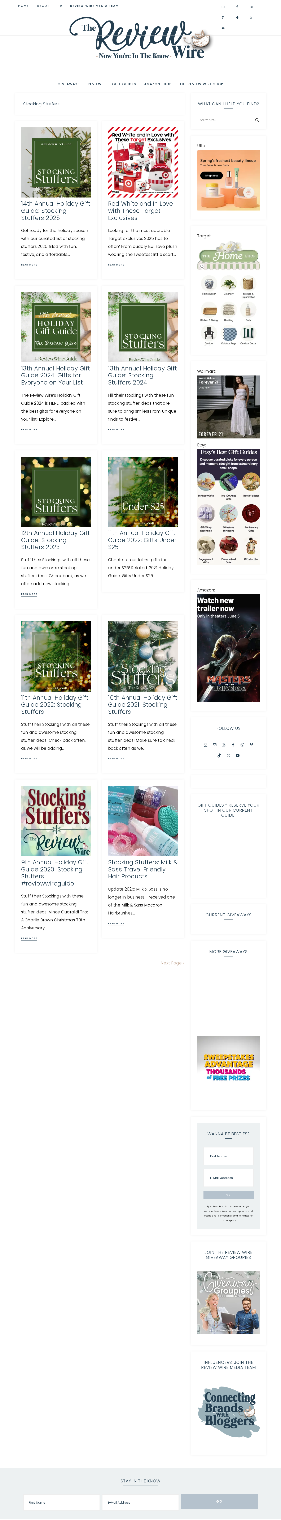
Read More (29, 264)
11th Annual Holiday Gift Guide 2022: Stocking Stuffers (55, 704)
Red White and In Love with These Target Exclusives (140, 210)
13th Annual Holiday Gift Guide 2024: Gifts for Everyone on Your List (55, 375)
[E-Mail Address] (228, 1166)
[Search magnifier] (257, 119)
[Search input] (226, 119)
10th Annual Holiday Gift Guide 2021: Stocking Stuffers (142, 704)
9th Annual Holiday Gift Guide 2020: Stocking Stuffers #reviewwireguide (55, 872)
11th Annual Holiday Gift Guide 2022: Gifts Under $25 (142, 539)
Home (170, 1513)
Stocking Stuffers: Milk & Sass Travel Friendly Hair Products (143, 868)
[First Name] (228, 1144)
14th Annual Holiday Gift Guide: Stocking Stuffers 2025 (56, 210)
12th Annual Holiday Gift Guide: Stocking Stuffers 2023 (55, 539)
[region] (228, 848)
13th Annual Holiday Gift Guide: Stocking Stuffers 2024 (142, 375)
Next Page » (172, 962)
